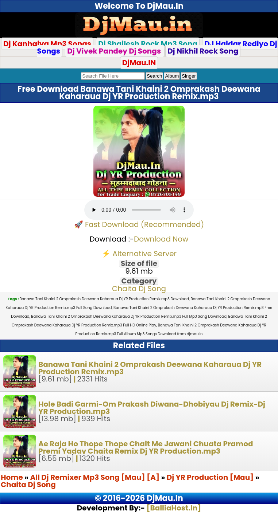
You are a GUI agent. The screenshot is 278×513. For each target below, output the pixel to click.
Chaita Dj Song (139, 288)
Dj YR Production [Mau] (210, 477)
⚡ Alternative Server (139, 253)
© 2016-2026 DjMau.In (139, 498)
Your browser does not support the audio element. (139, 210)
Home (12, 477)
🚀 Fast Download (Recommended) (139, 224)
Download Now (161, 239)
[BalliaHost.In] (173, 508)
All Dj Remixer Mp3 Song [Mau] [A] (95, 477)
